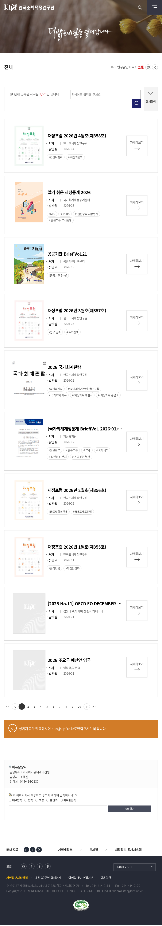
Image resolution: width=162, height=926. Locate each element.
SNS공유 (155, 67)
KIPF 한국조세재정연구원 (29, 7)
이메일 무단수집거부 (80, 878)
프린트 (148, 67)
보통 (39, 801)
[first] (8, 707)
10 (79, 707)
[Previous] (15, 707)
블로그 (32, 867)
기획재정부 (65, 850)
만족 (28, 801)
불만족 (51, 801)
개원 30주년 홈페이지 (48, 878)
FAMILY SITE (124, 868)
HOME (112, 67)
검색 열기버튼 (139, 7)
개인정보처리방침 (17, 878)
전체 (141, 67)
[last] (94, 707)
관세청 (93, 850)
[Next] (87, 707)
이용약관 (105, 878)
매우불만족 (68, 801)
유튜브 (24, 867)
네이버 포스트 (48, 867)
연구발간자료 (125, 67)
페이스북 (40, 867)
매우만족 (15, 801)
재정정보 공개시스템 (128, 850)
